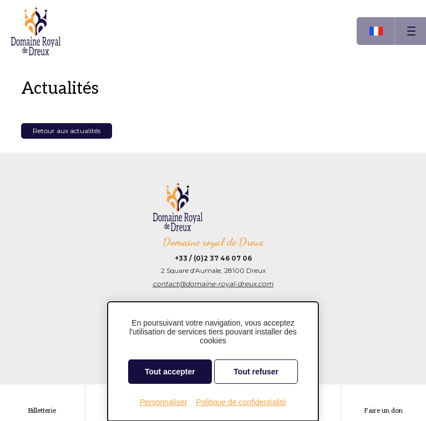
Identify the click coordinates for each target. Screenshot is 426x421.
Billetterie (42, 411)
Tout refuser (256, 371)
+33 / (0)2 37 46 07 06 (213, 258)
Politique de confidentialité (241, 402)
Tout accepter (170, 371)
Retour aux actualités (66, 130)
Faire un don (383, 411)
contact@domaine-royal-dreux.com (213, 284)
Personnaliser (163, 402)
